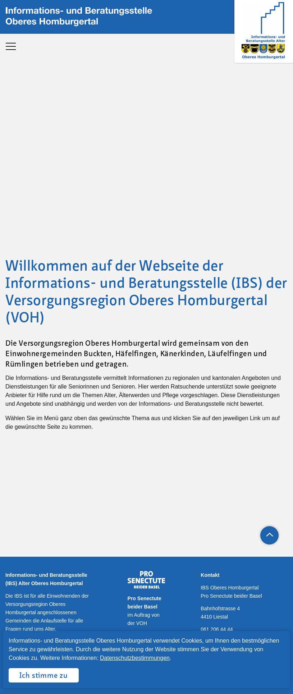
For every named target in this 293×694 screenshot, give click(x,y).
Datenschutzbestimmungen (135, 658)
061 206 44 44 (217, 629)
